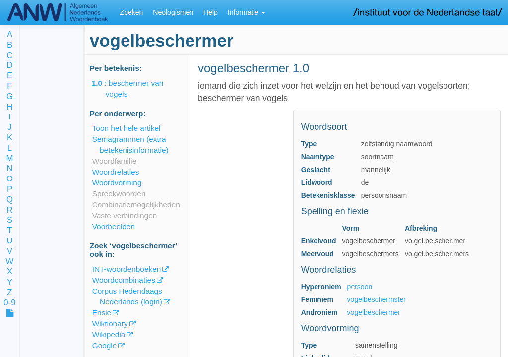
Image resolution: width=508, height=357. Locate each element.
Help (210, 12)
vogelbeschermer (373, 312)
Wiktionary (110, 323)
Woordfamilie (114, 161)
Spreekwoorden (119, 193)
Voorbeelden (113, 226)
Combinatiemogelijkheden (136, 204)
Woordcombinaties (123, 280)
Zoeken (131, 12)
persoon (360, 287)
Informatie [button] (246, 12)
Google (104, 345)
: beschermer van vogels (135, 88)
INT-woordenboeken (126, 269)
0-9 (9, 303)
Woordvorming (117, 182)
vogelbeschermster (376, 299)
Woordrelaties (115, 172)
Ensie (102, 312)
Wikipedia (109, 334)
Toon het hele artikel (126, 128)
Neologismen (173, 12)
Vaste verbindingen (124, 215)
